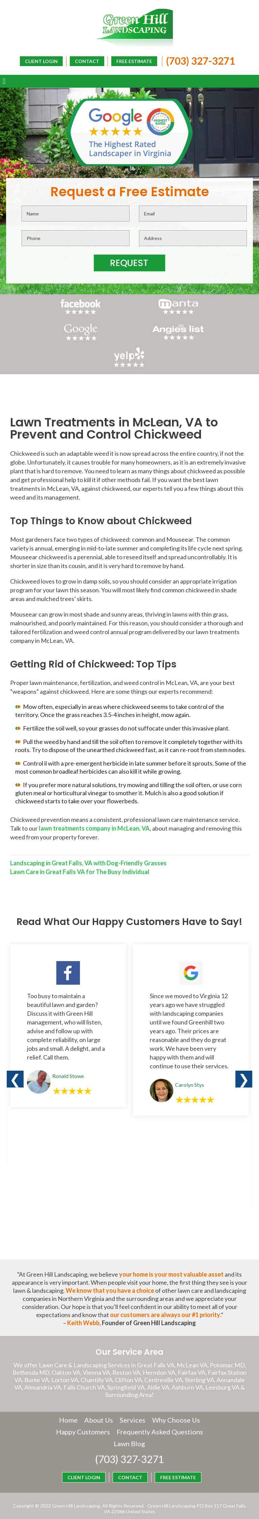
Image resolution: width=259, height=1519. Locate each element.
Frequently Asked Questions (110, 1429)
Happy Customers (129, 1417)
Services (132, 1405)
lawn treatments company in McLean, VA (94, 813)
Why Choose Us (176, 1405)
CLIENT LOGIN (142, 72)
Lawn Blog (176, 1429)
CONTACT (85, 61)
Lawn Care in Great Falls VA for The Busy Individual (79, 857)
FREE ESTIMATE (132, 61)
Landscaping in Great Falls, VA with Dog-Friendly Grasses (88, 848)
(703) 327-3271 (198, 60)
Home (68, 1405)
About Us (98, 1405)
